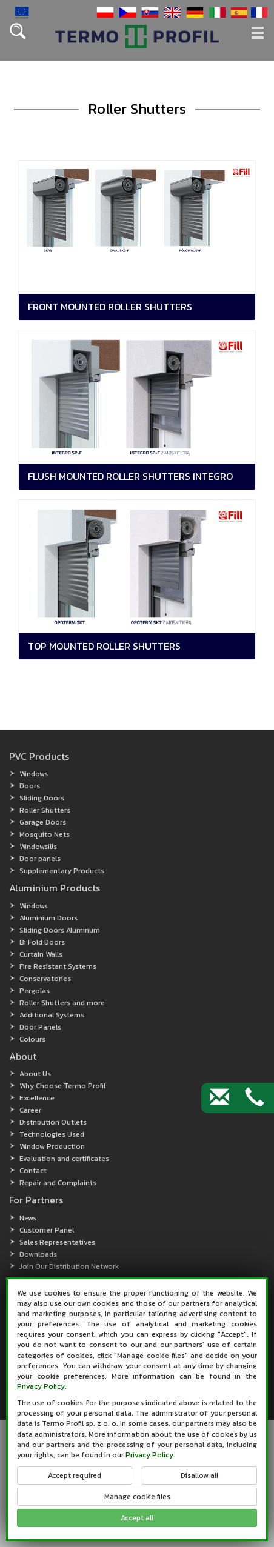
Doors (29, 785)
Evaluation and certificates (64, 1158)
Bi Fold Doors (42, 942)
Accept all (137, 1517)
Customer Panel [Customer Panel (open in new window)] (46, 1230)
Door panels (40, 858)
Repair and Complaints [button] (57, 1182)
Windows (33, 773)
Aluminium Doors (48, 918)
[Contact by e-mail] (219, 1098)
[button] (103, 11)
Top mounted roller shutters (104, 646)
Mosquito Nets (44, 834)
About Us (35, 1073)
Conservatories (45, 978)
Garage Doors (42, 822)
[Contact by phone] (254, 1098)
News (27, 1218)
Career (30, 1110)
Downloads (38, 1254)
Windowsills (38, 846)
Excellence (37, 1098)
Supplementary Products (61, 870)
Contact (33, 1170)
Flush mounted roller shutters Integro (130, 476)
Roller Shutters (44, 810)
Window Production (52, 1146)
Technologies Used (51, 1134)
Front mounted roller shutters (110, 306)
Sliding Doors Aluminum (59, 930)
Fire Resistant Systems (57, 966)
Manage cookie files (137, 1496)
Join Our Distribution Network (69, 1266)
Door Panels (40, 1027)
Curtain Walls (40, 954)
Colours (32, 1039)
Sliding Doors (41, 798)
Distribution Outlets (53, 1122)
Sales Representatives (57, 1242)
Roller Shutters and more (62, 1002)
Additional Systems (51, 1015)
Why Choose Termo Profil (62, 1085)
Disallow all (199, 1475)
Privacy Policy (41, 1386)
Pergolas (34, 990)
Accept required (74, 1475)
